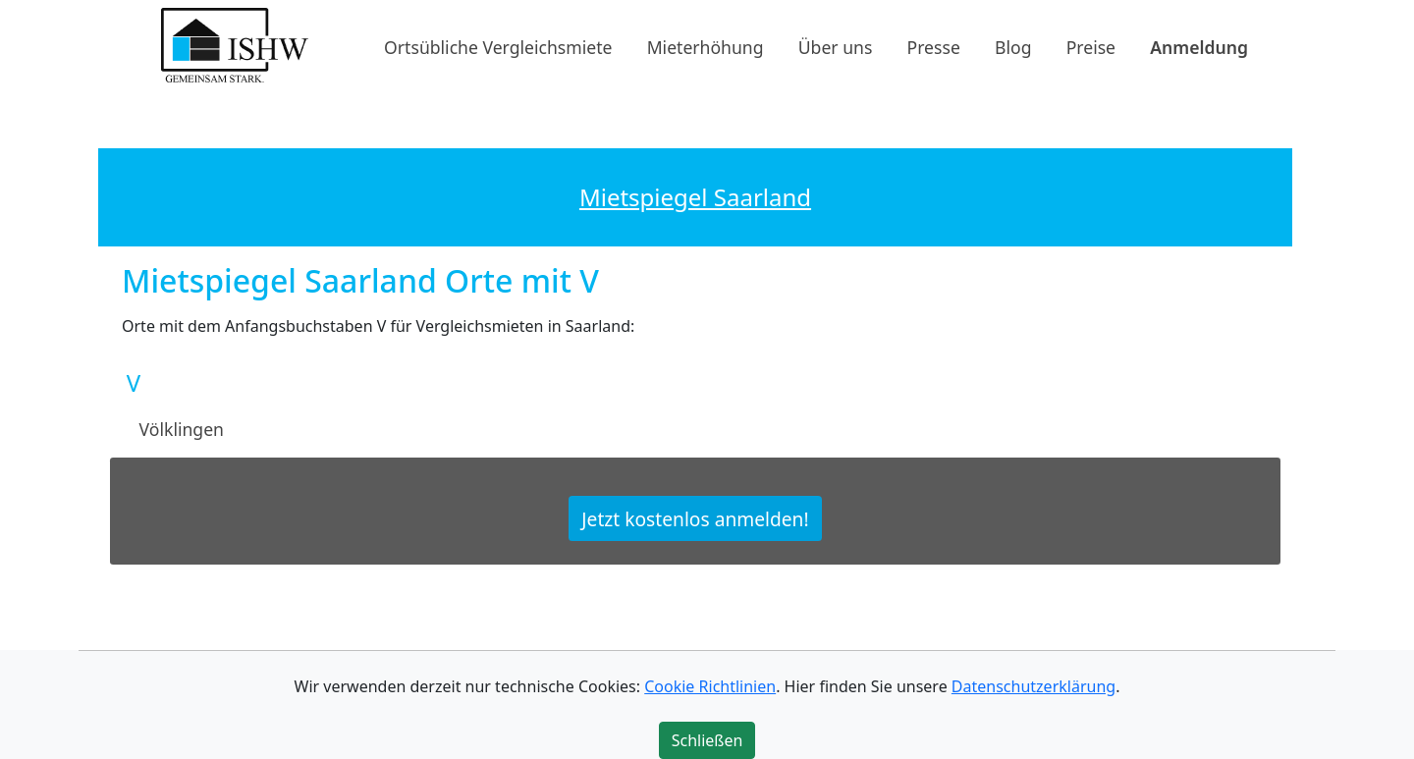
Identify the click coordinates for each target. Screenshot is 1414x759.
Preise (1090, 46)
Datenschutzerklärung (1033, 686)
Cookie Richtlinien (710, 686)
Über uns (835, 46)
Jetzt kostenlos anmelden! (694, 518)
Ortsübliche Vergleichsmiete (498, 46)
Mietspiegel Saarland (695, 197)
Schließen (707, 740)
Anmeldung (1199, 46)
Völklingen (181, 429)
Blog (1013, 46)
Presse (933, 46)
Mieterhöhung (705, 46)
